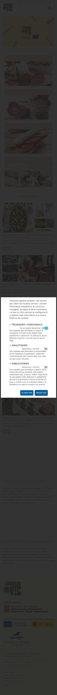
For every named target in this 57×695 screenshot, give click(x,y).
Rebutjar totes (41, 393)
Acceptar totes (26, 393)
